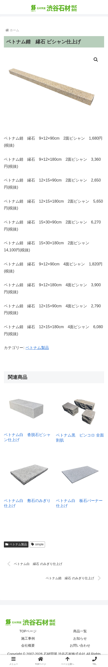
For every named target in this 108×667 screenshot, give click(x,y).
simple (37, 544)
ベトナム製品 (37, 348)
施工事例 (28, 638)
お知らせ (80, 638)
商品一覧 (80, 631)
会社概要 (28, 645)
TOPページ (28, 631)
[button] (95, 59)
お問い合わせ (80, 645)
